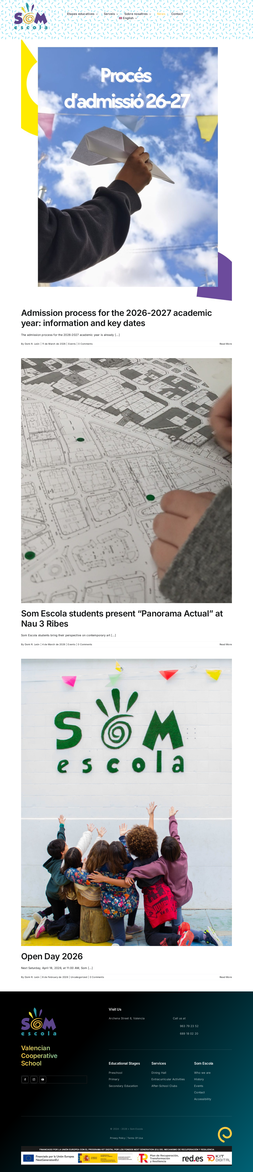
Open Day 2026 (52, 956)
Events (72, 343)
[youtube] (42, 1079)
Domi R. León (32, 343)
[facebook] (25, 1079)
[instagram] (33, 1079)
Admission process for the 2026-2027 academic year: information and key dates (116, 318)
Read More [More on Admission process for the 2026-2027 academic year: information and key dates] (226, 343)
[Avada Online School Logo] (30, 4)
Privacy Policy (117, 1138)
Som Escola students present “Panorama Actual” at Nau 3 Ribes (122, 618)
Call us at (179, 1018)
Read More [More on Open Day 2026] (226, 977)
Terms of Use (135, 1138)
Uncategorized (79, 977)
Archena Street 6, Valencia (127, 1018)
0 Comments (85, 343)
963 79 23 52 (189, 1026)
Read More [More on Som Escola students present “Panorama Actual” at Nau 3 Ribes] (226, 644)
